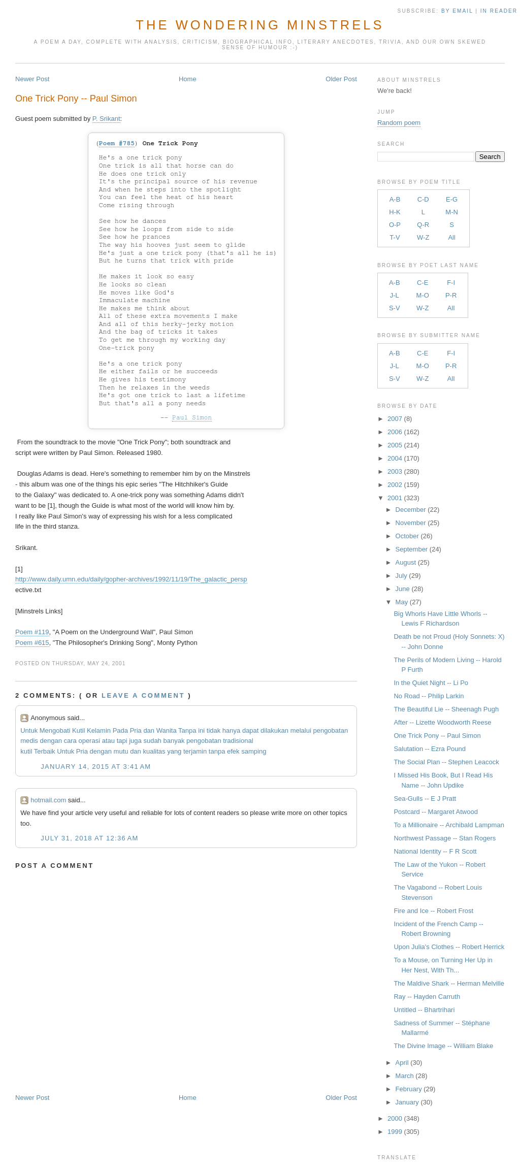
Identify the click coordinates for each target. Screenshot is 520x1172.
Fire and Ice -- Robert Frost (433, 911)
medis (29, 740)
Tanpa (187, 730)
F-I (451, 282)
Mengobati (55, 730)
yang (174, 751)
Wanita (166, 730)
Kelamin (99, 730)
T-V (394, 237)
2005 (394, 445)
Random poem (398, 122)
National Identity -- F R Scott (435, 851)
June (403, 589)
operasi (89, 740)
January (407, 1102)
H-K (394, 212)
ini (201, 730)
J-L (394, 295)
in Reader (500, 11)
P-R (451, 295)
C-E (422, 282)
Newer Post (32, 79)
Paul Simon (192, 417)
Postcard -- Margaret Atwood (435, 812)
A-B (395, 199)
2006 (394, 432)
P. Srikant (106, 118)
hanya (231, 730)
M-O (422, 295)
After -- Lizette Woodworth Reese (442, 722)
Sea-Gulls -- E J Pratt (425, 798)
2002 (394, 485)
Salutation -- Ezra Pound (430, 749)
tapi (122, 740)
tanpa (217, 751)
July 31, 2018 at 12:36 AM (89, 838)
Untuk (29, 730)
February (409, 1089)
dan (148, 730)
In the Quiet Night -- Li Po (431, 683)
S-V (394, 308)
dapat (250, 730)
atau (108, 740)
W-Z (423, 237)
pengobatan (330, 730)
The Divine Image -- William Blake (443, 1046)
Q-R (423, 225)
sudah (152, 740)
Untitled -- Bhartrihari (424, 1010)
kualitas (154, 751)
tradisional (238, 740)
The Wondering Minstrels (260, 25)
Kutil (78, 730)
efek (233, 751)
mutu (121, 751)
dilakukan (274, 730)
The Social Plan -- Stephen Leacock (446, 762)
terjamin (195, 751)
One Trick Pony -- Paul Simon (76, 98)
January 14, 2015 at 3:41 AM (96, 766)
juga (135, 740)
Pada (120, 730)
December (411, 509)
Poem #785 (117, 143)
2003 (394, 471)
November (411, 523)
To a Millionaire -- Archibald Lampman (449, 825)
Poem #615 (32, 642)
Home (188, 79)
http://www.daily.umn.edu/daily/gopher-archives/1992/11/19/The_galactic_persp (131, 579)
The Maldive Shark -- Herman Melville (449, 983)
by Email (457, 11)
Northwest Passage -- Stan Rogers (445, 838)
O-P (395, 225)
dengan (50, 740)
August (406, 562)
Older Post (341, 79)
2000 (394, 1118)
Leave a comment (143, 695)
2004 (394, 458)
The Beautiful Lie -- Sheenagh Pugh (446, 709)
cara (70, 740)
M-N (451, 212)
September (412, 549)
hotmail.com (48, 800)
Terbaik (44, 751)
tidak (213, 730)
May (402, 602)
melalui (300, 730)
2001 (394, 498)
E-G (452, 199)
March (405, 1076)
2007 (394, 418)
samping (253, 751)
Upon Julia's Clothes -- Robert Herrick (449, 947)
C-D (423, 199)
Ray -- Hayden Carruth (427, 996)
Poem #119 (32, 632)
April (402, 1062)
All (451, 237)
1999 (394, 1131)
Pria (136, 730)
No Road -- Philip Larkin (429, 696)
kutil (26, 751)
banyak (173, 740)
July (401, 575)
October (407, 536)
